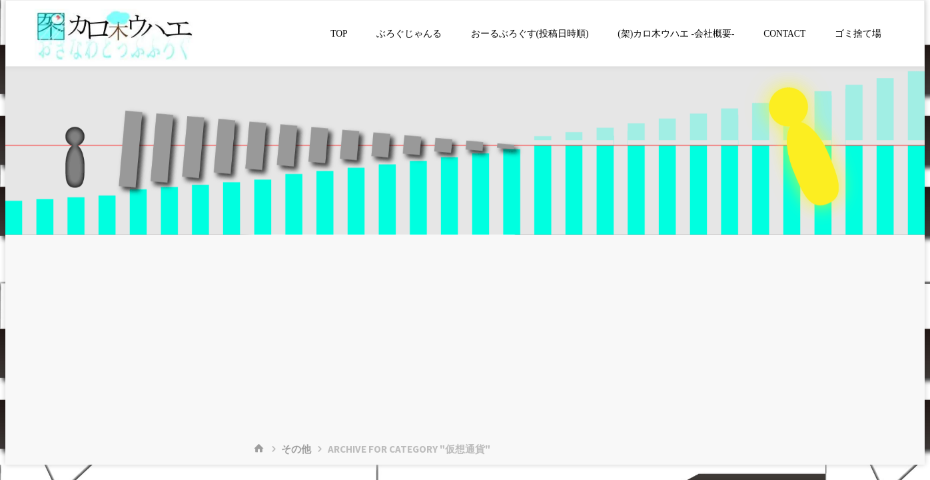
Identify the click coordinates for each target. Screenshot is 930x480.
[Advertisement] (465, 334)
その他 (296, 449)
